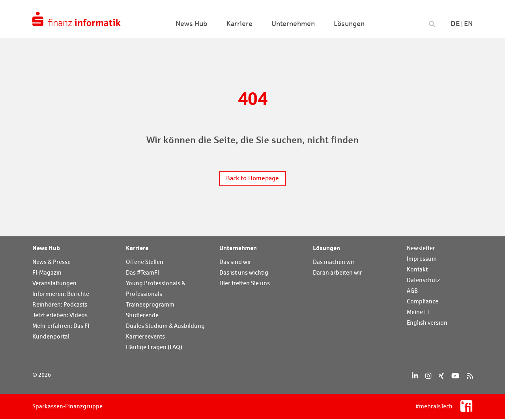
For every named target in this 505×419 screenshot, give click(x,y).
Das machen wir (334, 261)
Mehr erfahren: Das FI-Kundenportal (61, 331)
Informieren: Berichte (60, 293)
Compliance (422, 301)
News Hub (46, 247)
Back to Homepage (252, 178)
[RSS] (470, 376)
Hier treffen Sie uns (244, 283)
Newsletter (421, 248)
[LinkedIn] (415, 376)
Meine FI (418, 312)
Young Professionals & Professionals (155, 288)
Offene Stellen (144, 261)
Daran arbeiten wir (337, 272)
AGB (412, 290)
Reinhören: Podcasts (59, 304)
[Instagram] (428, 376)
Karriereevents (145, 336)
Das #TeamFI (142, 272)
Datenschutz (423, 280)
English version (427, 322)
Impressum (422, 258)
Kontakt (417, 269)
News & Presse (51, 261)
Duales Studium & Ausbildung (165, 325)
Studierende (142, 315)
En (468, 23)
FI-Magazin (47, 272)
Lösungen (326, 247)
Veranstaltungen (54, 283)
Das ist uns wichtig (243, 272)
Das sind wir (235, 261)
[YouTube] (455, 376)
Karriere (137, 247)
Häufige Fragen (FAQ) (154, 347)
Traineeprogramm (150, 304)
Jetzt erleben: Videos (60, 315)
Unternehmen (238, 247)
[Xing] (441, 376)
